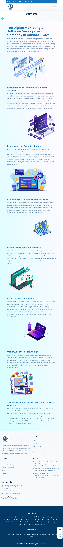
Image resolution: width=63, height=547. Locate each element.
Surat (43, 519)
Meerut (29, 522)
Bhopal (22, 519)
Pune (18, 517)
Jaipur (58, 517)
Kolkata (12, 517)
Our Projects (37, 446)
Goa (23, 517)
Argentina (43, 534)
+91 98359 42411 (15, 2)
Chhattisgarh (22, 524)
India (31, 537)
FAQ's (3, 471)
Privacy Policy (6, 462)
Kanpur (55, 519)
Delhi (35, 517)
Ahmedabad (35, 519)
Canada (11, 534)
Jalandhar (36, 522)
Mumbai (5, 517)
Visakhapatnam (11, 522)
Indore (49, 519)
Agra (27, 519)
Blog (34, 452)
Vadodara (21, 522)
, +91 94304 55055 (30, 2)
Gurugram (43, 517)
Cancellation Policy (8, 465)
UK (49, 534)
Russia (4, 534)
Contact (35, 449)
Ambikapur (53, 522)
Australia (35, 534)
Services (35, 443)
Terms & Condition (8, 468)
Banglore (51, 517)
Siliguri (37, 524)
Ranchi (31, 524)
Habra (43, 524)
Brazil (28, 534)
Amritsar (44, 522)
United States (20, 534)
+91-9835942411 (9, 490)
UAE (53, 534)
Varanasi (7, 519)
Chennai (29, 517)
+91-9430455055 (14, 493)
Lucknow (15, 519)
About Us (36, 440)
